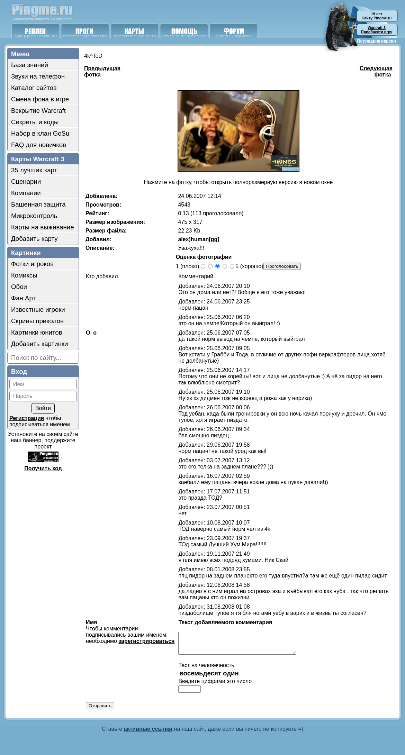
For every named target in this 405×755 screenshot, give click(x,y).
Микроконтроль (34, 215)
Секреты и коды (35, 122)
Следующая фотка (376, 71)
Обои (19, 286)
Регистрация (26, 418)
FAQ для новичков (38, 144)
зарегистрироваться (146, 641)
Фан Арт (23, 298)
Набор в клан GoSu (40, 133)
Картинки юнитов (36, 332)
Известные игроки (38, 309)
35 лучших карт (34, 170)
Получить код (43, 468)
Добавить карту (34, 238)
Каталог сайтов (34, 87)
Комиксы (24, 275)
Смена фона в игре (40, 99)
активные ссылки (148, 733)
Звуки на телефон (38, 76)
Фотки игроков (32, 263)
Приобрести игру (376, 30)
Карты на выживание (42, 227)
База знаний (29, 65)
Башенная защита (38, 204)
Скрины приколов (37, 321)
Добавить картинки (39, 343)
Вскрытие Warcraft (38, 110)
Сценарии (26, 181)
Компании (26, 193)
